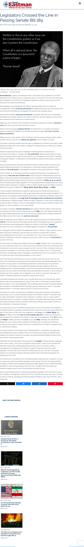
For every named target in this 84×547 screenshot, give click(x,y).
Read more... (4, 446)
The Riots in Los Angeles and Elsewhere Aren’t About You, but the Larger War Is (11, 533)
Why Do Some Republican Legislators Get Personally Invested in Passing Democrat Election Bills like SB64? (11, 473)
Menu (79, 3)
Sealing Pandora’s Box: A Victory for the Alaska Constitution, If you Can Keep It (11, 441)
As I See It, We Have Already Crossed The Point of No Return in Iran (11, 504)
